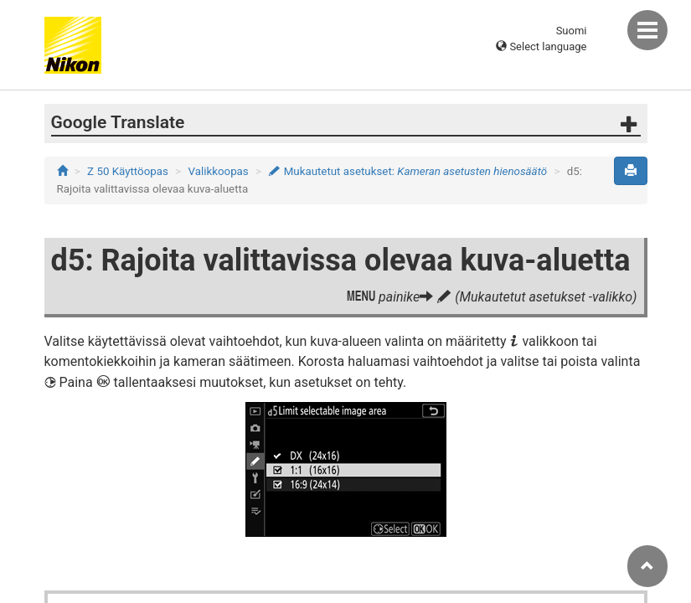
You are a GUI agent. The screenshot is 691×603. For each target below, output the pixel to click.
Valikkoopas (218, 171)
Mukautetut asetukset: (407, 171)
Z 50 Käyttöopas (127, 171)
